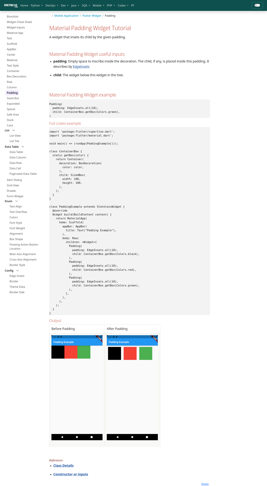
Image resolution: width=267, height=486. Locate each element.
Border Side (17, 292)
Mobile (97, 5)
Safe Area (13, 114)
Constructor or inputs (70, 474)
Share (205, 484)
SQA (85, 5)
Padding (12, 93)
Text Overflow (18, 212)
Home (24, 5)
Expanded (13, 104)
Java (74, 5)
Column (12, 87)
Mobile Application (66, 16)
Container (13, 71)
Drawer (11, 191)
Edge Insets (17, 276)
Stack (10, 120)
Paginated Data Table (23, 174)
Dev (64, 5)
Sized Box (13, 98)
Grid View (13, 185)
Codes (122, 5)
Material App (15, 33)
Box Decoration (16, 76)
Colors (14, 217)
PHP (110, 5)
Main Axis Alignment (23, 254)
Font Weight (17, 228)
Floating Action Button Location (24, 246)
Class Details (63, 465)
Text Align (16, 206)
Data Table (16, 152)
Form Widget (15, 196)
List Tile (14, 141)
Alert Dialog (14, 180)
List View (15, 135)
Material (12, 60)
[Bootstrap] (11, 5)
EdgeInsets (81, 66)
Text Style (13, 65)
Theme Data (17, 287)
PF (132, 5)
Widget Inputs (16, 27)
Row (9, 82)
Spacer (11, 109)
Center (11, 54)
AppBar (11, 49)
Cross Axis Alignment (23, 259)
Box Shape (16, 239)
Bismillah (12, 16)
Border (14, 281)
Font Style (16, 223)
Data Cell (15, 168)
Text (9, 38)
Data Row (16, 163)
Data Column (18, 157)
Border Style (17, 265)
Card (10, 125)
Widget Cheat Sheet (19, 22)
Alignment (16, 234)
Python (36, 5)
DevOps (50, 5)
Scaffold (12, 44)
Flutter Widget (91, 16)
